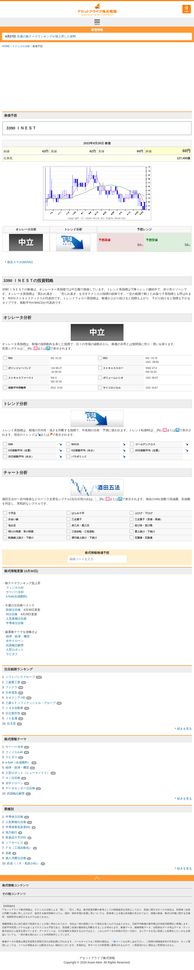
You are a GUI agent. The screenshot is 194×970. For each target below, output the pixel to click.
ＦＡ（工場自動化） (18, 847)
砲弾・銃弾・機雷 (18, 636)
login (186, 11)
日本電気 (11, 692)
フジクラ (11, 687)
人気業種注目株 (16, 618)
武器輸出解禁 (15, 645)
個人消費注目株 (15, 858)
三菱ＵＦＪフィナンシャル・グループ (30, 703)
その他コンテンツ (14, 893)
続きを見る (184, 728)
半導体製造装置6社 (18, 827)
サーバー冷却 (15, 592)
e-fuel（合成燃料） (18, 762)
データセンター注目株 (20, 788)
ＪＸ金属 (11, 718)
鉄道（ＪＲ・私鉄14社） (23, 863)
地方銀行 (11, 832)
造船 (8, 853)
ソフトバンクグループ (20, 677)
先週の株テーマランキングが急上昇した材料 (46, 36)
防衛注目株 (13, 609)
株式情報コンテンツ (15, 885)
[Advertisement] (97, 79)
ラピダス (12, 654)
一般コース (117, 941)
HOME (6, 46)
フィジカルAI (14, 587)
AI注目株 (12, 614)
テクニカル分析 (21, 46)
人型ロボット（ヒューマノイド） (27, 772)
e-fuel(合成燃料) (16, 596)
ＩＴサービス (14, 842)
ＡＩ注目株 (12, 778)
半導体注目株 (15, 623)
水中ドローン (15, 640)
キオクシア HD (15, 697)
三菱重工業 (12, 682)
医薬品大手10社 (16, 837)
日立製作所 (12, 713)
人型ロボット (15, 649)
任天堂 (11, 723)
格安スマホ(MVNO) (20, 262)
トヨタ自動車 (14, 708)
